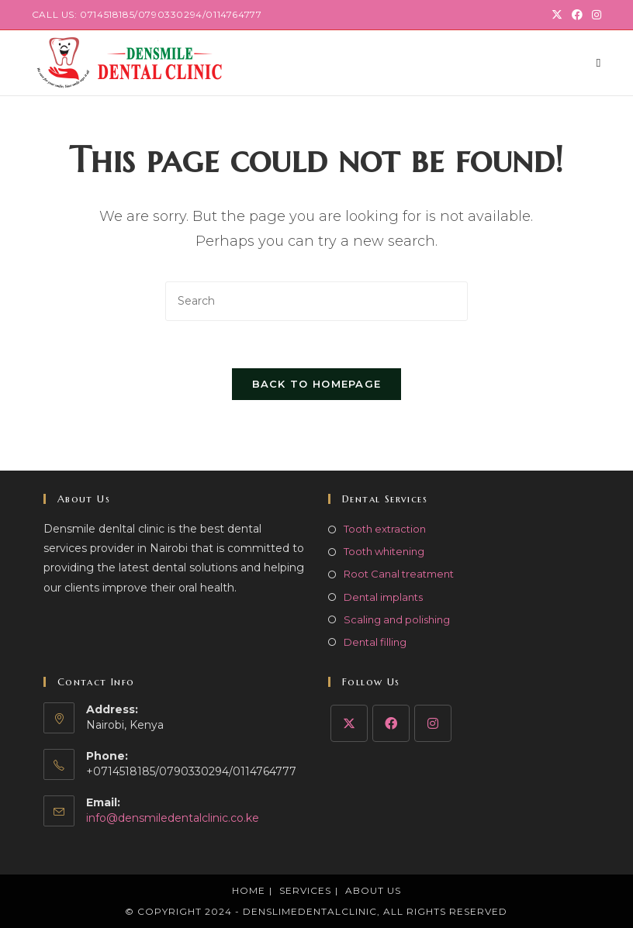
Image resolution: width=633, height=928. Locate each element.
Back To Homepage (317, 384)
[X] (349, 723)
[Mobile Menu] (599, 62)
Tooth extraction (385, 529)
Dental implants (383, 597)
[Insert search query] (316, 301)
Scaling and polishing (397, 619)
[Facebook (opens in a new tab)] (577, 14)
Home (248, 890)
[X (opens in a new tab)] (557, 14)
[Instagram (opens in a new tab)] (594, 14)
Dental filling (375, 642)
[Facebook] (391, 723)
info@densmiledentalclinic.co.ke (172, 818)
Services (305, 890)
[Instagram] (432, 723)
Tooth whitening (384, 551)
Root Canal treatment (399, 573)
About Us (373, 890)
